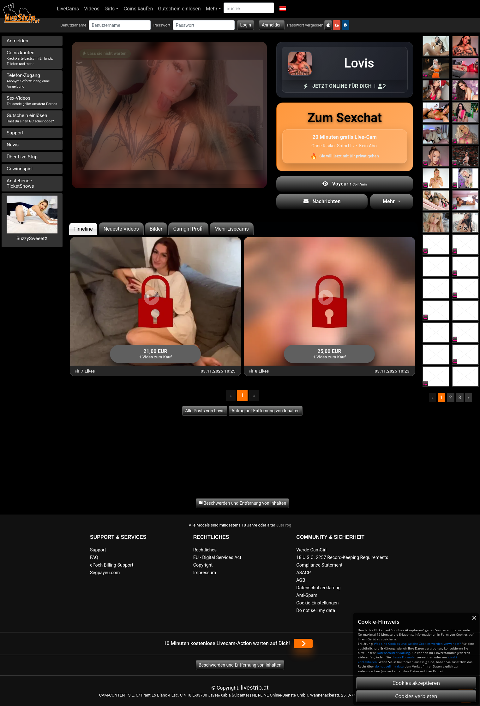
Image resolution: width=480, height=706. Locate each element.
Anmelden (272, 24)
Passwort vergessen (305, 25)
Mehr (212, 9)
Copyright (203, 565)
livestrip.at (255, 687)
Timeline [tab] (83, 229)
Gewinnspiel (20, 169)
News (13, 145)
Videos (91, 9)
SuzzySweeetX (32, 238)
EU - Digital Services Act (217, 557)
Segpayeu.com (105, 572)
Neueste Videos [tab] (121, 229)
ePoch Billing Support (111, 565)
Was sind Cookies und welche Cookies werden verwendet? (417, 644)
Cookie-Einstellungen (317, 603)
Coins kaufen (138, 9)
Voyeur (344, 184)
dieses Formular (404, 657)
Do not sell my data (315, 610)
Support (15, 133)
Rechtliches (205, 550)
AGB (300, 580)
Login (245, 24)
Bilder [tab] (156, 229)
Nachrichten (322, 201)
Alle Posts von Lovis (205, 410)
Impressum (204, 572)
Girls (110, 9)
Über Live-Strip (22, 157)
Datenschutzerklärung (318, 588)
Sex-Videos (32, 100)
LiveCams (68, 9)
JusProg (283, 525)
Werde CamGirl (311, 550)
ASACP (303, 572)
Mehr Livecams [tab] (231, 229)
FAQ (94, 557)
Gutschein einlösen (179, 9)
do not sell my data (389, 666)
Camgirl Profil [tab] (188, 229)
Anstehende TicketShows (20, 183)
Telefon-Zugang (28, 81)
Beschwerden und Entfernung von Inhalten (240, 665)
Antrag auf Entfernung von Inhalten (265, 410)
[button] (282, 9)
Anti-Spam (306, 595)
